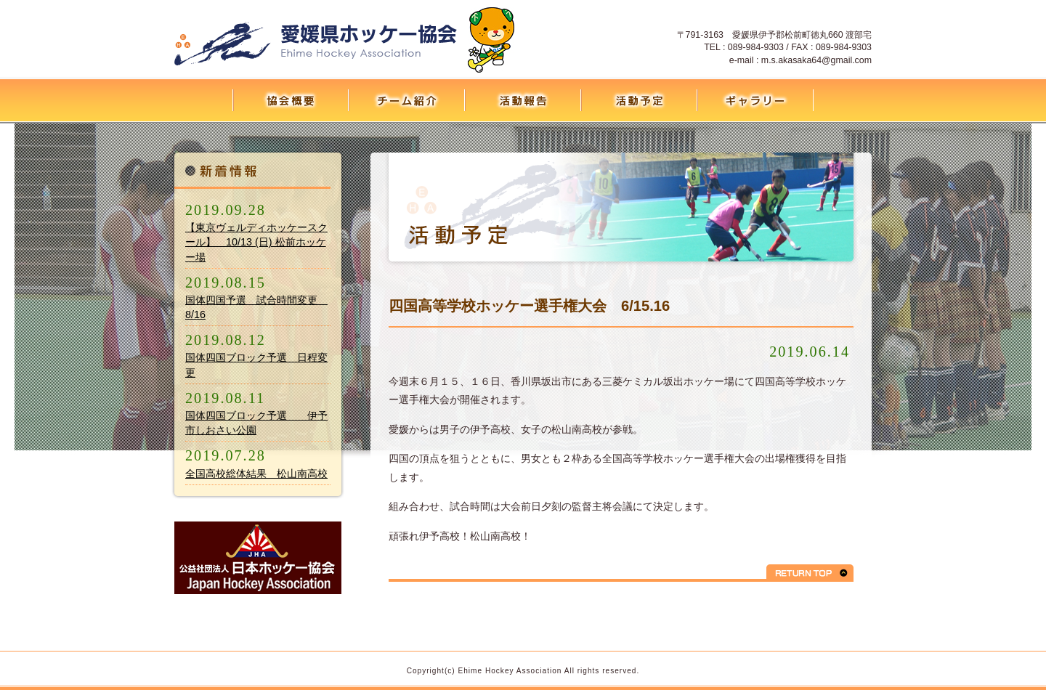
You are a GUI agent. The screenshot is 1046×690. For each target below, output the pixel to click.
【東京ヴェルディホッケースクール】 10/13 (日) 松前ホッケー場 (256, 242)
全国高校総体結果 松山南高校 (256, 473)
